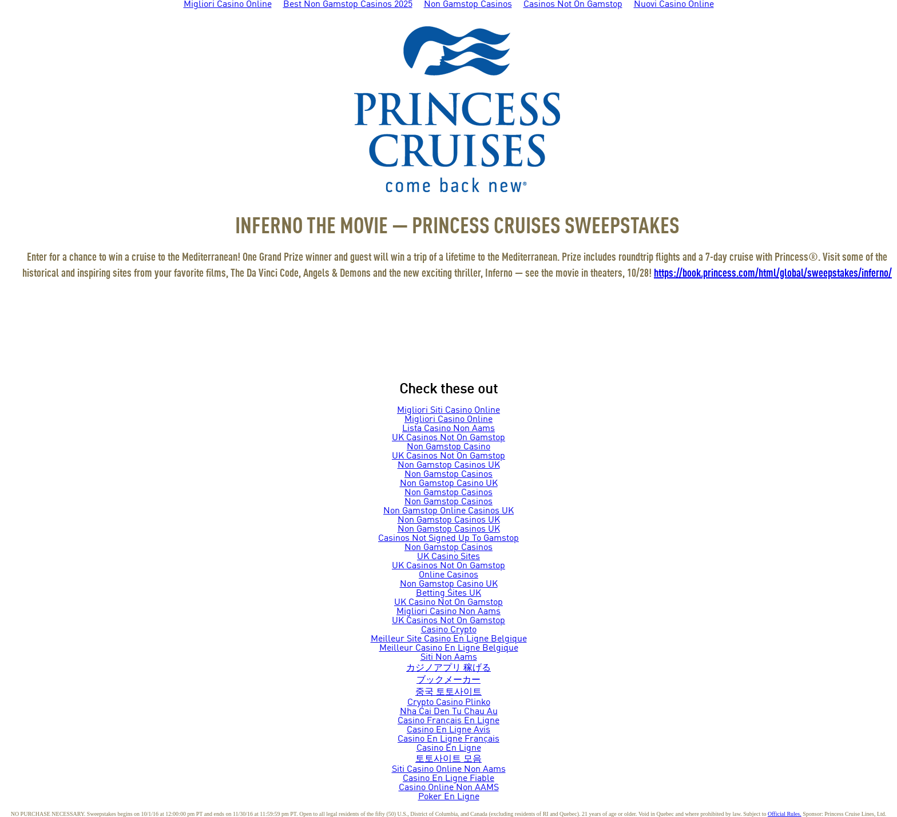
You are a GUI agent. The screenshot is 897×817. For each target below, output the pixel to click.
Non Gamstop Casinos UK (449, 465)
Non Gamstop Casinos (448, 474)
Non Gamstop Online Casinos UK (448, 511)
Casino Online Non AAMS (449, 787)
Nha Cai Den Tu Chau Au (449, 711)
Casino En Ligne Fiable (448, 778)
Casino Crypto (449, 630)
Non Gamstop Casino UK (449, 483)
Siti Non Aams (448, 657)
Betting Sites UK (448, 593)
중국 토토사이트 (448, 692)
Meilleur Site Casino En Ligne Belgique (449, 639)
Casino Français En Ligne (448, 721)
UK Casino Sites (448, 556)
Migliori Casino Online (448, 419)
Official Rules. (784, 814)
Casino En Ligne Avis (448, 730)
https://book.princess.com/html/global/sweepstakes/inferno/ (773, 274)
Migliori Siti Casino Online (448, 410)
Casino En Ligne (448, 748)
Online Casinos (448, 575)
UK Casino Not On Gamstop (448, 602)
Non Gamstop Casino (448, 447)
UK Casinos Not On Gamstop (448, 438)
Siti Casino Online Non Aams (449, 769)
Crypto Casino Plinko (448, 702)
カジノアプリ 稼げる (448, 668)
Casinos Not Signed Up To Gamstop (448, 538)
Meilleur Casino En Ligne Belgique (448, 648)
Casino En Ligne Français (448, 739)
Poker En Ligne (448, 797)
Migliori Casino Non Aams (448, 611)
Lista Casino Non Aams (448, 428)
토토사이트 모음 (448, 759)
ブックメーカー (448, 680)
